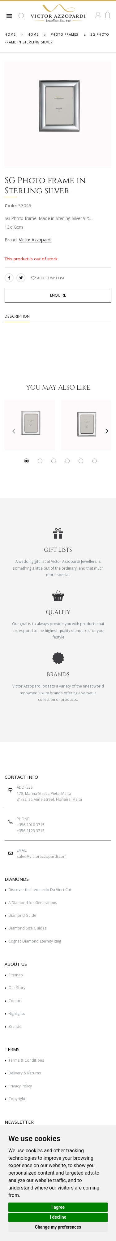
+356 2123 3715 (31, 830)
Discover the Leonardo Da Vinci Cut (39, 889)
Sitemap (15, 974)
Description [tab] (17, 316)
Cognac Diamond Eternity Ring (34, 941)
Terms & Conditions (26, 1060)
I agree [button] (58, 1207)
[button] (21, 18)
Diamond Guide (22, 915)
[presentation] (11, 431)
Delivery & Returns (24, 1072)
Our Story (17, 987)
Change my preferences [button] (58, 1227)
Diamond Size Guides (27, 927)
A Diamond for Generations (32, 902)
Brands (14, 1026)
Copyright (17, 1098)
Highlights (16, 1013)
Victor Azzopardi (35, 240)
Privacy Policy (20, 1085)
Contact (15, 1000)
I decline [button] (58, 1217)
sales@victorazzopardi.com (42, 856)
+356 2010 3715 (31, 824)
